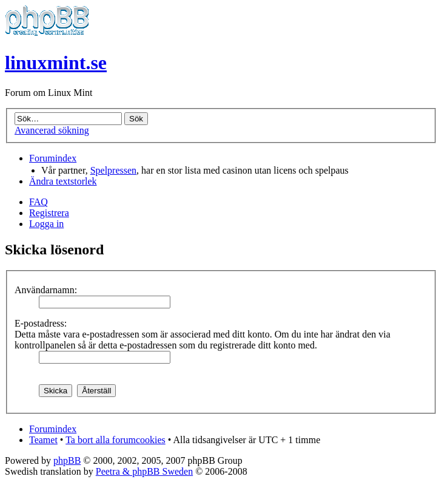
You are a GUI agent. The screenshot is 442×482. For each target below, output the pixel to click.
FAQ (38, 202)
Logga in (46, 224)
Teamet (43, 440)
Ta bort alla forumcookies (115, 440)
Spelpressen (113, 170)
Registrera (49, 213)
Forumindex (52, 158)
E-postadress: (41, 323)
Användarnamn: (46, 290)
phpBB (67, 460)
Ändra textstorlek (63, 181)
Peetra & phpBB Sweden (144, 471)
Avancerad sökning (52, 130)
